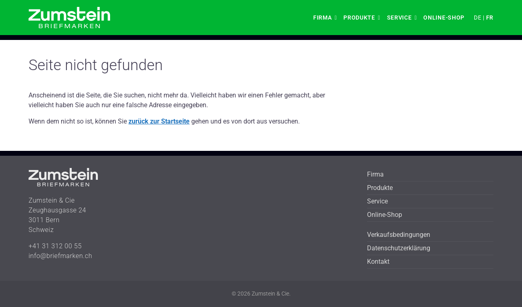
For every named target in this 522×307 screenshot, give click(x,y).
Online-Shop (443, 17)
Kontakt (378, 261)
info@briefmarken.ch (60, 256)
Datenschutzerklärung (398, 248)
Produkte (359, 17)
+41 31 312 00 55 (55, 246)
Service (399, 17)
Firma (322, 17)
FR (489, 17)
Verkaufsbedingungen (398, 235)
